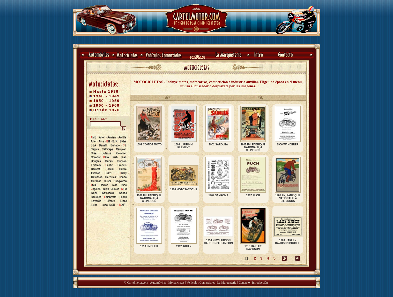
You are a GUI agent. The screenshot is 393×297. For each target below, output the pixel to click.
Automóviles (158, 282)
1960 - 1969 (106, 105)
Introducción (260, 282)
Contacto (244, 282)
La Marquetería (226, 282)
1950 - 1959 (106, 100)
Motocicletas (176, 282)
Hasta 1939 (106, 91)
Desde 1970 (106, 110)
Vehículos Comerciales (201, 282)
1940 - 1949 (106, 96)
